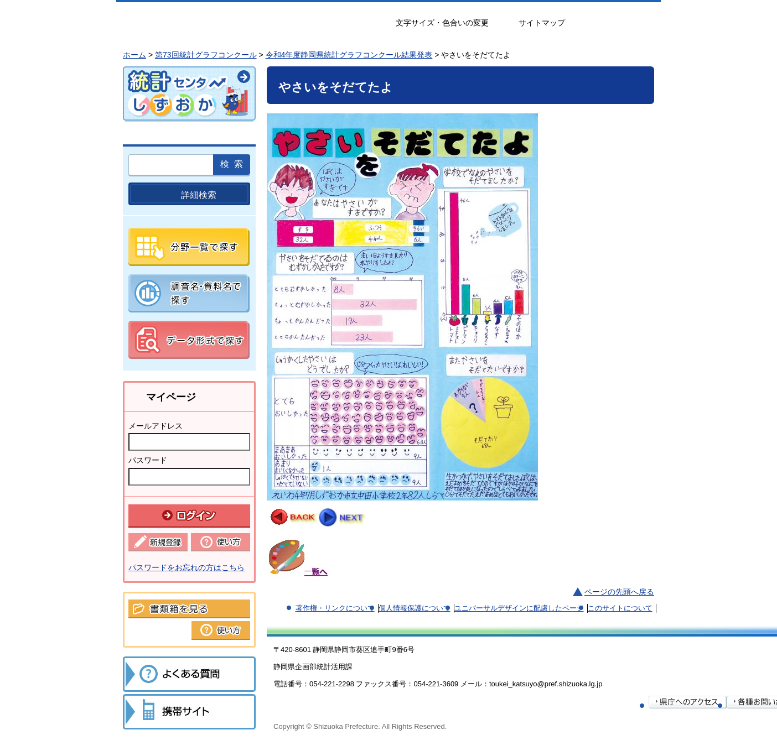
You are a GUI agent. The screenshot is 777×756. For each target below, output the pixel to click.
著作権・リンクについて (335, 608)
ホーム (134, 54)
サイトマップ (542, 22)
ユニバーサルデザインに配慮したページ (519, 608)
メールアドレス (155, 425)
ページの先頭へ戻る (619, 591)
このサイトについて (620, 608)
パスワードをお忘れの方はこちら (186, 567)
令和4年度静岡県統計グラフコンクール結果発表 (349, 54)
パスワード (147, 460)
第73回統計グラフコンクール (206, 54)
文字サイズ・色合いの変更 (442, 22)
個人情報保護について (414, 608)
